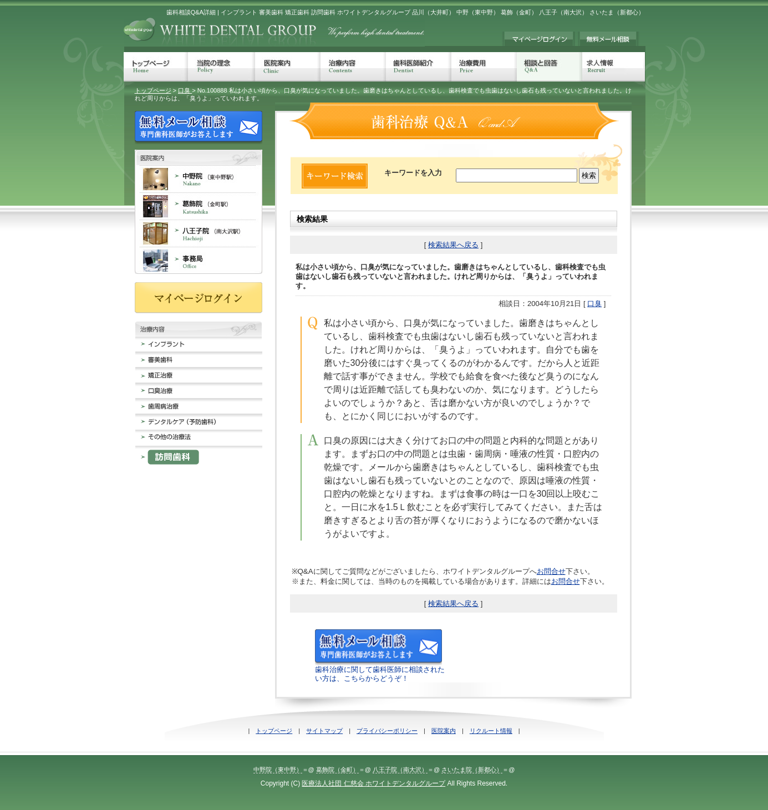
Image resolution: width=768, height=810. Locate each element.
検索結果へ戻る (453, 245)
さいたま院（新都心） (471, 769)
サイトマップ (324, 730)
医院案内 (288, 66)
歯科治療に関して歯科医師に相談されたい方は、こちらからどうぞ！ (380, 669)
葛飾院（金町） (337, 769)
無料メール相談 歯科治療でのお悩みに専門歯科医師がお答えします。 (608, 39)
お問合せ (551, 571)
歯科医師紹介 (418, 66)
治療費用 (484, 66)
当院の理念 (221, 66)
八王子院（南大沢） (400, 769)
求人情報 (613, 66)
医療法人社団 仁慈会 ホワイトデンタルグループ (373, 783)
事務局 (198, 260)
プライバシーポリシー (387, 730)
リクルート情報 (491, 730)
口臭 (185, 90)
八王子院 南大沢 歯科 (198, 233)
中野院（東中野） (277, 769)
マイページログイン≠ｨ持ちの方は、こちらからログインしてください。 (538, 39)
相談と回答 (549, 66)
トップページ (156, 66)
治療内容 (353, 66)
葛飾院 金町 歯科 (198, 206)
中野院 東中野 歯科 (198, 178)
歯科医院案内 (198, 157)
